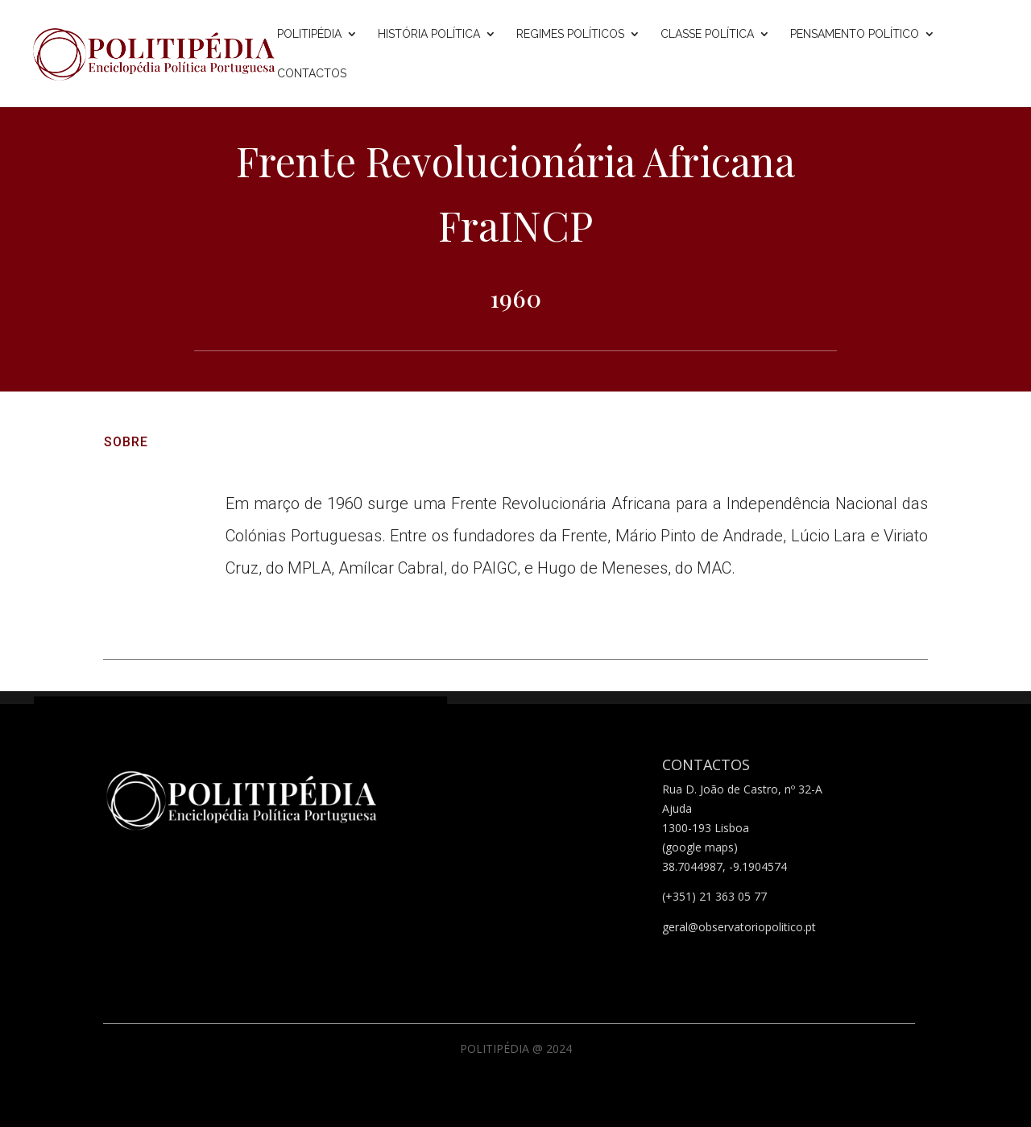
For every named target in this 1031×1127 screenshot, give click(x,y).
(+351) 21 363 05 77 (714, 896)
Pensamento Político (854, 34)
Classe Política (707, 34)
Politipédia (309, 34)
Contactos (311, 74)
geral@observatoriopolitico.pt (739, 926)
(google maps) (700, 847)
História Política (429, 34)
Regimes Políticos (570, 34)
